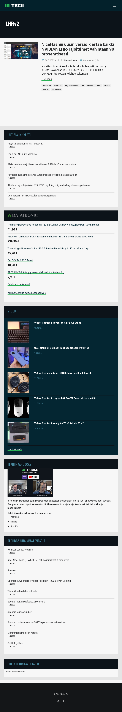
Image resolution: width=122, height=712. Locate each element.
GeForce (58, 85)
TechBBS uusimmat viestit (26, 540)
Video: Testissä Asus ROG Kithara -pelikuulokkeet (62, 373)
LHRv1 (90, 85)
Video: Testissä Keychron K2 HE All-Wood (57, 322)
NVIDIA (46, 89)
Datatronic (23, 215)
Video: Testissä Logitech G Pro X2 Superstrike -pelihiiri (65, 398)
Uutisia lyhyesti (19, 134)
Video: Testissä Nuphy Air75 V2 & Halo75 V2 (59, 423)
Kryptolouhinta (71, 85)
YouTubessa (104, 500)
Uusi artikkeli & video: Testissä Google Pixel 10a (61, 348)
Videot (13, 311)
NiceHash (56, 89)
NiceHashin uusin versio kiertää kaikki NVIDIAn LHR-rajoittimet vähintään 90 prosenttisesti (77, 49)
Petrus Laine (70, 60)
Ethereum (47, 85)
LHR (82, 85)
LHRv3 (107, 85)
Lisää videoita (15, 449)
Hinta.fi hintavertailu (15, 671)
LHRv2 (98, 85)
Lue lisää (46, 79)
